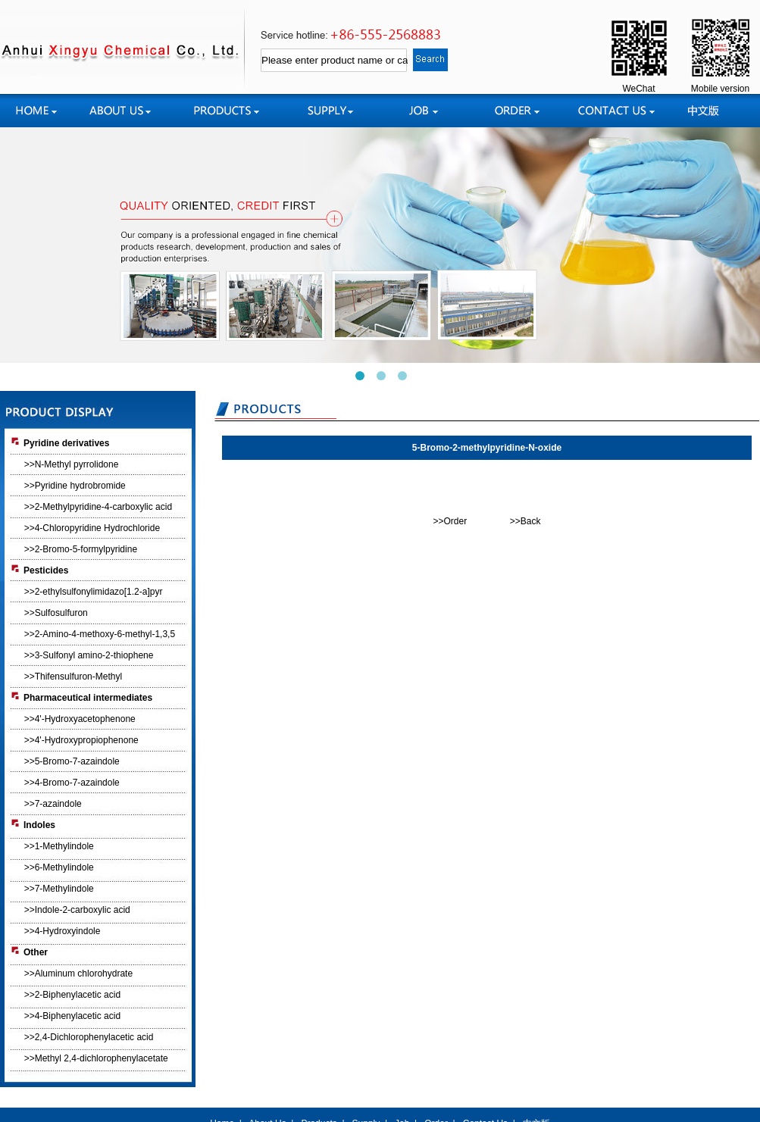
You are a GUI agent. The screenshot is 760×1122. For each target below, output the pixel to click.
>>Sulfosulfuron (56, 613)
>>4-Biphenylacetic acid (72, 1016)
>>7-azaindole (53, 804)
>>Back (525, 521)
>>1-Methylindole (59, 846)
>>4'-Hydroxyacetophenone (80, 719)
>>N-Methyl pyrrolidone (71, 464)
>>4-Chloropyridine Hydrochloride (92, 528)
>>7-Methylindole (59, 888)
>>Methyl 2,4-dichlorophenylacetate (96, 1058)
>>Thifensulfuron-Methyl (73, 676)
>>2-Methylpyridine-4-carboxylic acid (98, 507)
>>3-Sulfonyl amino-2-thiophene (89, 655)
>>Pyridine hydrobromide (75, 485)
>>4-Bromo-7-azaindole (72, 782)
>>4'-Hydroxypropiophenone (81, 740)
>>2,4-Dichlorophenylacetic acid (89, 1037)
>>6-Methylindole (59, 867)
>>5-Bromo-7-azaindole (72, 761)
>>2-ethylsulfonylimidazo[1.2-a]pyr (93, 591)
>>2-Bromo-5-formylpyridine (80, 549)
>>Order (450, 521)
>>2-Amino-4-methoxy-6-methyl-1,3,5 (99, 634)
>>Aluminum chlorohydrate (78, 973)
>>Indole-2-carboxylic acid (77, 910)
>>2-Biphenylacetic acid (72, 994)
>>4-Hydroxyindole (62, 931)
